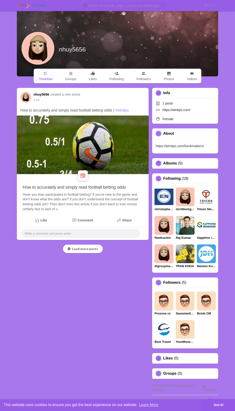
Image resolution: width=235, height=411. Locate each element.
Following (172, 178)
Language (209, 388)
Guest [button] (212, 5)
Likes (168, 358)
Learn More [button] (148, 405)
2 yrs (36, 99)
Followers (172, 282)
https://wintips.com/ (176, 110)
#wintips (122, 110)
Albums (170, 163)
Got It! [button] (219, 405)
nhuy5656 (72, 49)
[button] (124, 5)
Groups (169, 373)
